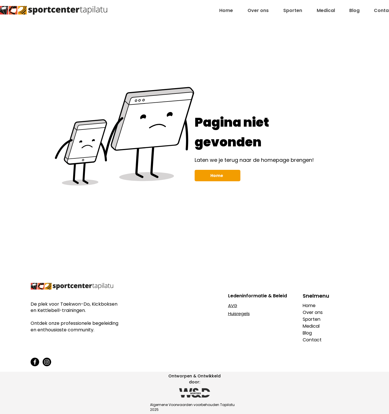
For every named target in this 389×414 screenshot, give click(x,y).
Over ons (313, 312)
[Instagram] (47, 362)
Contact (312, 340)
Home (309, 305)
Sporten (311, 319)
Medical (311, 326)
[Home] (217, 175)
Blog (307, 333)
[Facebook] (35, 362)
